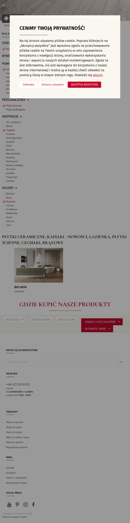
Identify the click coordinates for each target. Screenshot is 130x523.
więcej (97, 75)
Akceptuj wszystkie (84, 84)
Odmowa (28, 84)
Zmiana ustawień (53, 84)
